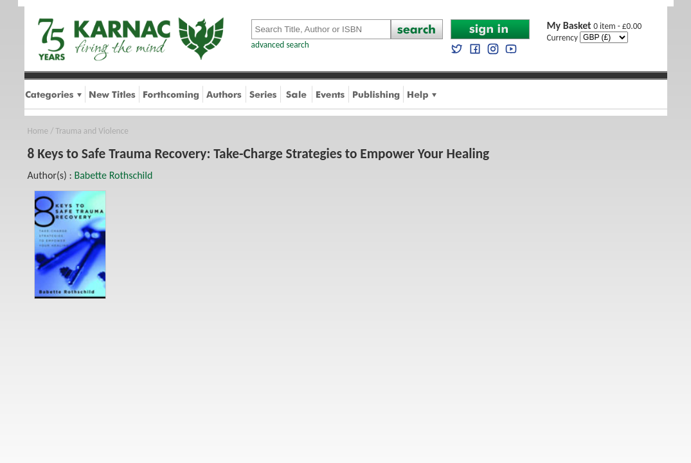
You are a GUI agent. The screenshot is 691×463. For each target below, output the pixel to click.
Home (38, 130)
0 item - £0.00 (594, 26)
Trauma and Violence (91, 130)
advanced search (280, 44)
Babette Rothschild (113, 175)
